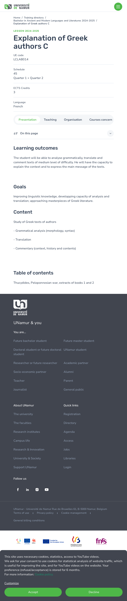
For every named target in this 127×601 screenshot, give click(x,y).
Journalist (20, 390)
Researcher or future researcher (35, 363)
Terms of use (21, 513)
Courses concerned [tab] (102, 120)
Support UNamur (25, 467)
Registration (72, 414)
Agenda (69, 432)
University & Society (27, 458)
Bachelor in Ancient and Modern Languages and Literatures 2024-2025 (54, 20)
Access (68, 441)
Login (67, 467)
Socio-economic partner (29, 372)
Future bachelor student (30, 341)
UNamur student (75, 350)
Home (16, 17)
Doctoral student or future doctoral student (37, 352)
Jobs (67, 450)
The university (23, 414)
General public (74, 390)
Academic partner (76, 363)
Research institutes (26, 432)
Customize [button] (11, 583)
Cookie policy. (44, 574)
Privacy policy (45, 513)
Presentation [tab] (27, 120)
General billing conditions (29, 520)
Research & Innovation (28, 450)
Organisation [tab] (73, 120)
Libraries (70, 458)
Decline (94, 592)
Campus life (21, 441)
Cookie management (73, 513)
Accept (33, 592)
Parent (68, 381)
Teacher (19, 381)
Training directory (34, 17)
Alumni (69, 372)
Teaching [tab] (50, 120)
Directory (70, 423)
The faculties (22, 423)
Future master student (79, 341)
